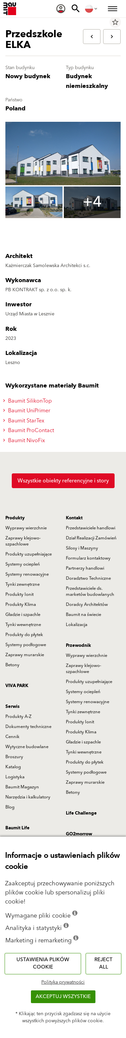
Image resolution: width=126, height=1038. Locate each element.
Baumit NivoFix (25, 440)
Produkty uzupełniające (28, 554)
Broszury (14, 757)
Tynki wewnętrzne (23, 624)
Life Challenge (81, 813)
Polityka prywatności (63, 982)
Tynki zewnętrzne (22, 584)
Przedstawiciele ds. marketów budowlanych (90, 591)
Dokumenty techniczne (28, 726)
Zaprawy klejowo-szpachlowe (23, 541)
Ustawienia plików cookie (42, 963)
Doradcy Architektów (87, 604)
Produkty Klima (20, 604)
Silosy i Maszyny (82, 548)
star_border (115, 22)
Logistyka (15, 777)
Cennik (12, 736)
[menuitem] (60, 8)
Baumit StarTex (24, 420)
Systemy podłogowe (25, 644)
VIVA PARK (16, 685)
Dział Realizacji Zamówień (91, 538)
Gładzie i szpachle (22, 614)
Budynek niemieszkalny (87, 81)
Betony (12, 665)
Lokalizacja (76, 624)
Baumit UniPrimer (27, 410)
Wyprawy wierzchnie (26, 528)
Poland (15, 108)
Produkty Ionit (19, 594)
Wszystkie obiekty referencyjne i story (63, 480)
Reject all (103, 963)
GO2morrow (79, 834)
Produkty (15, 518)
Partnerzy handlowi (85, 568)
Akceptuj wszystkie (63, 996)
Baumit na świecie (83, 614)
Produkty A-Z (18, 716)
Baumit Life (17, 828)
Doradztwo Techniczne (88, 578)
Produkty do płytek (24, 634)
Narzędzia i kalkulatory (27, 797)
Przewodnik (78, 645)
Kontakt (74, 518)
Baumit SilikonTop (28, 401)
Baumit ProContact (29, 430)
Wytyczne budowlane (26, 746)
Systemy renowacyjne (27, 574)
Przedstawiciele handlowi (90, 528)
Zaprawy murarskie (24, 655)
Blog (9, 807)
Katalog (13, 767)
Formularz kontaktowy (88, 558)
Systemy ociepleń (22, 564)
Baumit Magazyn (22, 787)
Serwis (12, 706)
